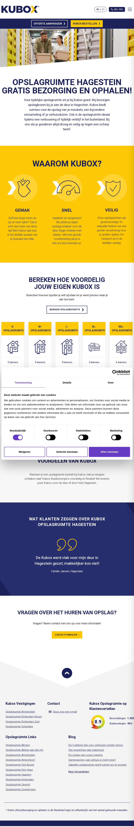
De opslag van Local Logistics (85, 756)
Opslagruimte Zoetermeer (21, 791)
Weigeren (24, 451)
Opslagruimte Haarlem (18, 776)
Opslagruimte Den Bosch (20, 766)
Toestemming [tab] (23, 382)
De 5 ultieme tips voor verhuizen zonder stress (95, 746)
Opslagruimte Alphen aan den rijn (24, 751)
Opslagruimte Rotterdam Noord (24, 718)
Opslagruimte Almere (18, 746)
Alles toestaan (109, 451)
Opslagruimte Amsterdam (20, 713)
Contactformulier (67, 635)
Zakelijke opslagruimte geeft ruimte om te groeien (97, 766)
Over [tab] (111, 382)
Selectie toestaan (67, 451)
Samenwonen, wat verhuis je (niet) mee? (92, 761)
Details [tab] (67, 382)
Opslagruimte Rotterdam (20, 781)
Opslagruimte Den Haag (19, 771)
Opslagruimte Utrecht (18, 786)
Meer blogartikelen (78, 773)
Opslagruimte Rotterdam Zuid (22, 723)
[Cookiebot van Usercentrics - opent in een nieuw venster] (115, 372)
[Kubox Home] (20, 9)
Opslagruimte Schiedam (19, 728)
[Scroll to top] (67, 674)
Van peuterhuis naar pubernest (86, 751)
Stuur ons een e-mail (63, 713)
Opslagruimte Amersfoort (20, 761)
